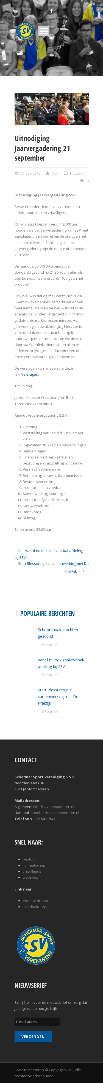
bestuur (29, 859)
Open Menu (43, 31)
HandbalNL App (36, 906)
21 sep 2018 (30, 173)
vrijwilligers (32, 871)
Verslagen (29, 374)
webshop (30, 877)
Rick (55, 173)
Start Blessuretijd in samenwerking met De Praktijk (58, 696)
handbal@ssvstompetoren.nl (54, 812)
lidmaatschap (34, 865)
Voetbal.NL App (35, 900)
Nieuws (76, 173)
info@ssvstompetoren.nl (53, 806)
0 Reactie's (51, 644)
